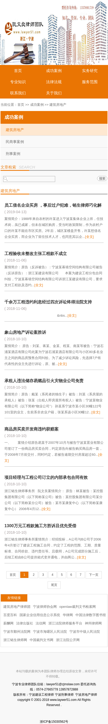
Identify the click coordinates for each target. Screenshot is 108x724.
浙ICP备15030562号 (54, 721)
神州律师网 (93, 623)
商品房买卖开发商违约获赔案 (31, 429)
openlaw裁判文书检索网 (77, 607)
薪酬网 (8, 623)
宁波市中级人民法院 (84, 632)
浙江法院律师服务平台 (65, 623)
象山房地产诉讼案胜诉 (25, 332)
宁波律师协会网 (45, 607)
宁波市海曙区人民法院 (50, 632)
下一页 (93, 575)
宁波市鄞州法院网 (16, 632)
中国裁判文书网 (41, 640)
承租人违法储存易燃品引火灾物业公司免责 (44, 381)
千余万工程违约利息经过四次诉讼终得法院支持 (48, 302)
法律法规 (54, 82)
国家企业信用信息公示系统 (40, 615)
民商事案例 (15, 142)
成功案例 (54, 70)
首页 (18, 70)
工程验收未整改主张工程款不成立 (35, 253)
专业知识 (18, 82)
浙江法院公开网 (68, 640)
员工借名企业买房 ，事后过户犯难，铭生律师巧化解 (52, 205)
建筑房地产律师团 (16, 607)
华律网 (68, 615)
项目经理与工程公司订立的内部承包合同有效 (46, 477)
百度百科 (10, 615)
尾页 (54, 585)
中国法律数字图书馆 (90, 615)
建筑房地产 (15, 130)
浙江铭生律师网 (15, 640)
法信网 (41, 623)
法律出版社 (24, 623)
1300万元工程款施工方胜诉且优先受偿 (40, 526)
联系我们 (18, 93)
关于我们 (54, 93)
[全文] (89, 237)
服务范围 (90, 82)
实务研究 (90, 70)
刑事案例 (13, 154)
